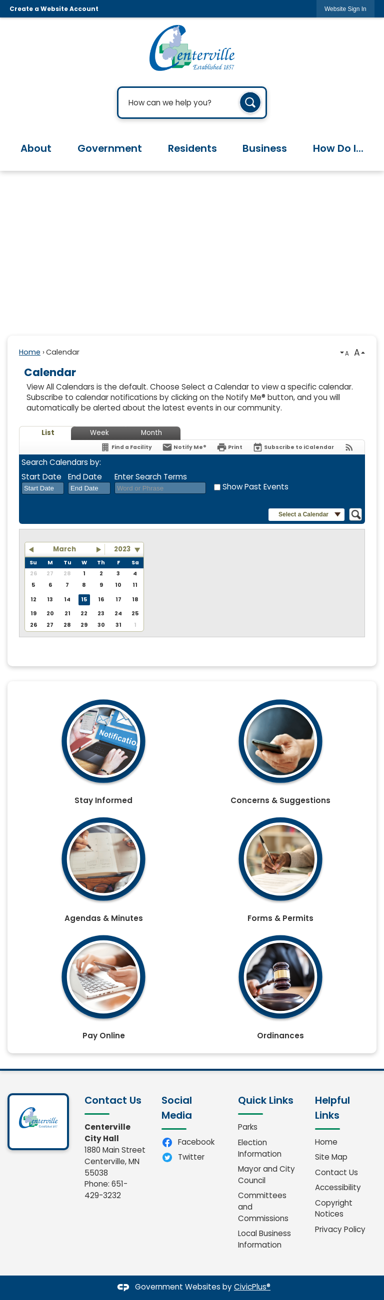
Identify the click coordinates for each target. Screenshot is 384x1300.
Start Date (42, 476)
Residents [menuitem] (192, 148)
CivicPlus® (252, 1287)
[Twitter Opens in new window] (192, 1157)
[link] (345, 8)
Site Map (331, 1157)
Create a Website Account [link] (54, 8)
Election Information (260, 1148)
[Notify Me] (184, 447)
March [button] (64, 549)
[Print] (229, 447)
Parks (248, 1127)
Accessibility (338, 1187)
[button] (250, 103)
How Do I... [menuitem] (338, 148)
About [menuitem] (36, 148)
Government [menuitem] (110, 148)
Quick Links (266, 1100)
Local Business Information (264, 1239)
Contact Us (336, 1172)
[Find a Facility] (126, 447)
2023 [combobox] (122, 549)
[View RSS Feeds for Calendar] (349, 447)
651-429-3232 (106, 1190)
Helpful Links (332, 1107)
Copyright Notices (333, 1209)
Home (29, 352)
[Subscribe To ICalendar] (293, 447)
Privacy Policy (340, 1229)
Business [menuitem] (264, 148)
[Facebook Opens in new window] (192, 1142)
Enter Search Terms (150, 476)
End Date (85, 476)
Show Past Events (255, 486)
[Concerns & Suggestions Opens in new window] (280, 748)
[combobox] (43, 488)
